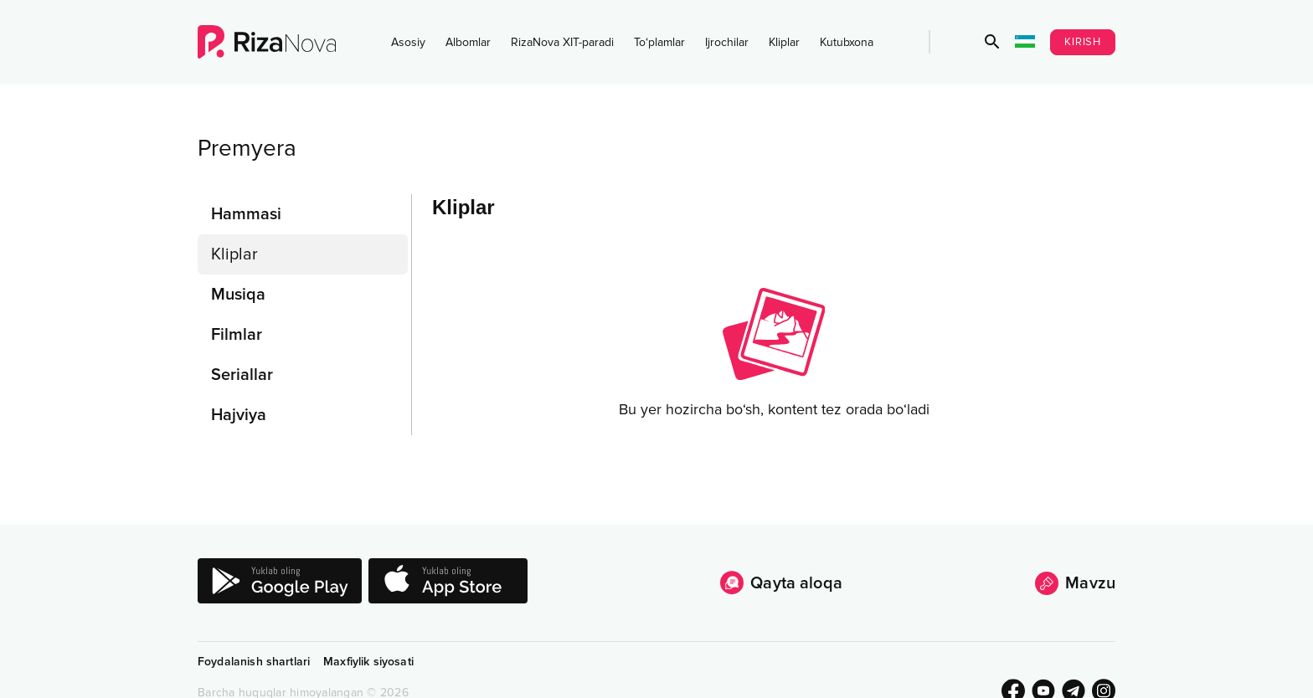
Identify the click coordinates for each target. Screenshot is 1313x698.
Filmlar (236, 335)
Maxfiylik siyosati (368, 661)
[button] (992, 41)
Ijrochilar (727, 42)
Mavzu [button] (1075, 583)
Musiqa (238, 295)
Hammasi (246, 214)
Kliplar (784, 42)
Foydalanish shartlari (254, 661)
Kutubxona (846, 42)
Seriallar (242, 375)
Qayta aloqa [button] (781, 583)
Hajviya (238, 415)
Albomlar (468, 42)
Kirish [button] (1082, 42)
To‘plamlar (659, 42)
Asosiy (408, 42)
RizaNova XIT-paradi (562, 42)
